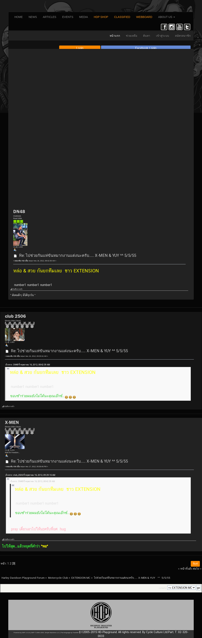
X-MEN (12, 422)
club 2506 (15, 316)
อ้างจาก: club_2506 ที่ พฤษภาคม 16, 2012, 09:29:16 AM (30, 475)
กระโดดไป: (162, 588)
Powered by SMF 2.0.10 (22, 632)
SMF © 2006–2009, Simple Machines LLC (45, 632)
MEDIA (83, 17)
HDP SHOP (101, 17)
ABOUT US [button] (166, 17)
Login (79, 48)
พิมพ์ (195, 563)
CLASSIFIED (122, 17)
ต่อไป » (197, 568)
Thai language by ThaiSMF (70, 632)
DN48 (19, 211)
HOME (18, 17)
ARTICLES (49, 17)
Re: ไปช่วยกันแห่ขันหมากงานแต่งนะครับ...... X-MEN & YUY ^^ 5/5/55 (77, 255)
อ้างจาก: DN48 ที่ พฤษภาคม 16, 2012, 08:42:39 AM (28, 365)
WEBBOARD (144, 17)
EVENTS (67, 17)
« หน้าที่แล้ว (185, 568)
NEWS (33, 17)
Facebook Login (145, 48)
